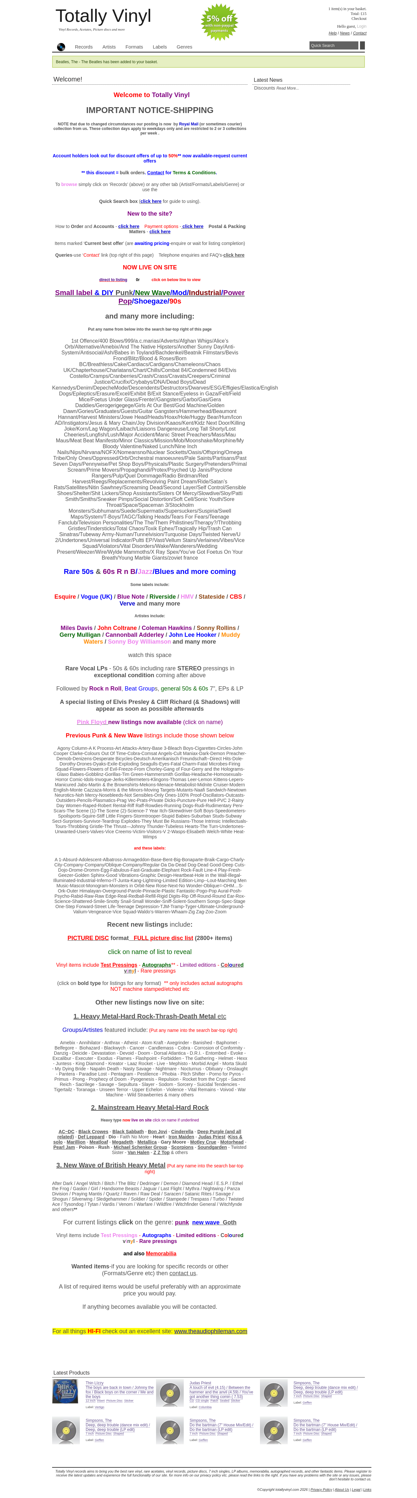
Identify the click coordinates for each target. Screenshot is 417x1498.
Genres (184, 47)
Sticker (129, 1400)
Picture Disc (114, 1400)
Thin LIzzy (95, 1383)
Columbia (205, 1407)
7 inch (298, 1396)
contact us (182, 1273)
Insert (101, 1400)
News (345, 33)
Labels (160, 47)
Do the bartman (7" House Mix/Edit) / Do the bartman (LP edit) (221, 1427)
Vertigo (99, 1407)
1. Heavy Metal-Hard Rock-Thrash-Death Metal (145, 1016)
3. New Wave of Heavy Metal (110, 1165)
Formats (134, 47)
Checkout (359, 18)
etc (222, 1016)
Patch (214, 1400)
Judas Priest (200, 1383)
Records (84, 47)
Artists (109, 47)
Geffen (307, 1402)
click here (234, 255)
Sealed (224, 1400)
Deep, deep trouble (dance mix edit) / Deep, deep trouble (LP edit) (326, 1389)
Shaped (326, 1396)
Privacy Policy (321, 1489)
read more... (287, 88)
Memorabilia (161, 1253)
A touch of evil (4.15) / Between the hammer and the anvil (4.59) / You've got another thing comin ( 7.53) (221, 1392)
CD (192, 1400)
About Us (342, 1489)
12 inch (90, 1400)
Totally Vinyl (103, 15)
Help (333, 33)
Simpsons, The (307, 1383)
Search (362, 45)
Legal (356, 1489)
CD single (201, 1400)
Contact (360, 33)
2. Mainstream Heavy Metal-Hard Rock (149, 1107)
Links (367, 1489)
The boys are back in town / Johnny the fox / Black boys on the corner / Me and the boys (120, 1392)
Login (362, 26)
